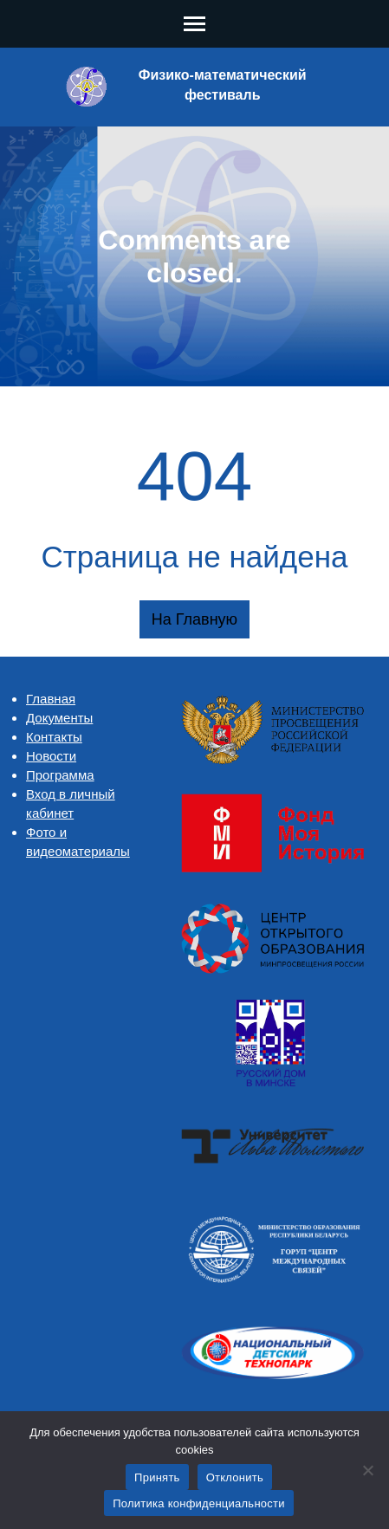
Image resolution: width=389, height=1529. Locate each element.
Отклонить (234, 1477)
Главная (50, 698)
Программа (60, 775)
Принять (157, 1477)
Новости (51, 755)
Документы (59, 717)
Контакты (54, 736)
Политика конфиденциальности (199, 1503)
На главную (194, 619)
